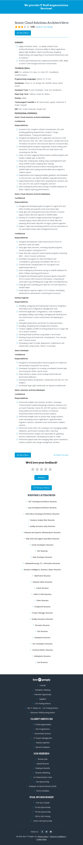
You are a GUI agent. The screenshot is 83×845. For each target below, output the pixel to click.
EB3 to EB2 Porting (42, 816)
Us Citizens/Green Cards (42, 777)
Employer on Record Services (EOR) (42, 786)
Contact (43, 685)
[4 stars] (46, 469)
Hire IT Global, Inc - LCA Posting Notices (42, 708)
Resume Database (43, 747)
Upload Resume (43, 763)
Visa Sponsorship (42, 782)
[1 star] (33, 469)
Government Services (42, 733)
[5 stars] (50, 469)
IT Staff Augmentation (42, 724)
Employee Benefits (42, 768)
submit (41, 477)
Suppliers (42, 699)
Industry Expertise (43, 742)
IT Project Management (43, 738)
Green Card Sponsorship (42, 821)
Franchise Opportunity (42, 694)
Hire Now (23, 33)
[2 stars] (37, 469)
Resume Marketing (42, 773)
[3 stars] (41, 469)
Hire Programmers (43, 729)
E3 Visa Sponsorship (42, 807)
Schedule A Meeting (42, 690)
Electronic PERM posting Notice (43, 712)
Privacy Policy (41, 488)
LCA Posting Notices (43, 703)
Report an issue (61, 455)
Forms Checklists (42, 791)
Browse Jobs (43, 759)
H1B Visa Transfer (43, 803)
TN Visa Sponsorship (43, 812)
